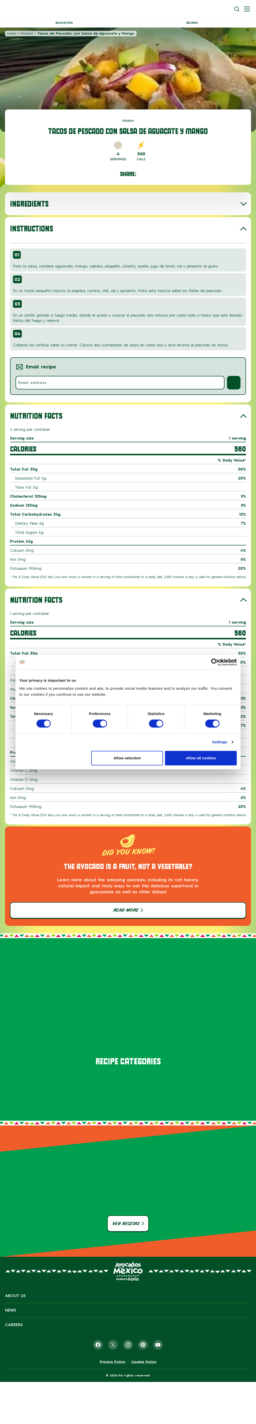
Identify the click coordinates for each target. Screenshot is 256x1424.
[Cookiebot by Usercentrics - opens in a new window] (215, 662)
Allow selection (127, 758)
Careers (14, 1324)
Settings (219, 742)
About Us (15, 1295)
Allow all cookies (201, 758)
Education (64, 23)
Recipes (192, 23)
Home (11, 33)
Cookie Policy (143, 1362)
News (10, 1310)
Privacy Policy (112, 1362)
